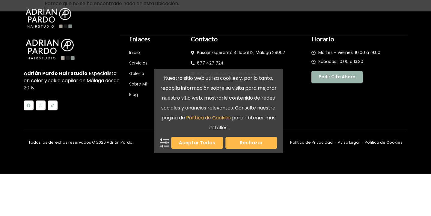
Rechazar (251, 143)
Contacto (294, 18)
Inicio (132, 18)
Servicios (196, 18)
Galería (161, 18)
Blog (264, 18)
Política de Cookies (208, 117)
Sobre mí (234, 18)
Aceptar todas (197, 143)
